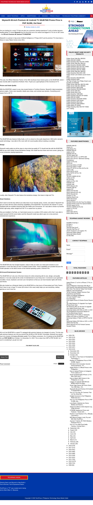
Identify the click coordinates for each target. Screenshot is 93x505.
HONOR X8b (70, 184)
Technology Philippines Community (74, 16)
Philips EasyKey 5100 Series (75, 100)
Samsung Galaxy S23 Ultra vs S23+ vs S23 (79, 321)
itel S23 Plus (70, 179)
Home (3, 16)
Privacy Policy (55, 16)
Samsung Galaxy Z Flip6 (73, 166)
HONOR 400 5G (71, 150)
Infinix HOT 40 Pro (71, 211)
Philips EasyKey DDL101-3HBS (75, 70)
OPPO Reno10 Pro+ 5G (73, 192)
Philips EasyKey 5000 (72, 79)
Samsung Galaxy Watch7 (74, 232)
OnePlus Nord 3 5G (72, 197)
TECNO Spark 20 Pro (72, 205)
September (73, 428)
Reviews (45, 16)
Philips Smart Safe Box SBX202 (75, 71)
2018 (70, 445)
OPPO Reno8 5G (71, 199)
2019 (70, 349)
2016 (70, 449)
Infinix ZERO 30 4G (72, 213)
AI (39, 16)
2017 (70, 447)
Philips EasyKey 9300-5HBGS (75, 103)
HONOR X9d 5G (71, 145)
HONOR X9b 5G (71, 187)
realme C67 (69, 189)
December (73, 351)
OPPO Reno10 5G (72, 194)
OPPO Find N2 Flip (72, 323)
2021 (70, 345)
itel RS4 (68, 174)
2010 (70, 461)
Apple (23, 16)
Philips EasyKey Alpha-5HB (74, 87)
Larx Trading (70, 108)
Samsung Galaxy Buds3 (73, 234)
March (72, 440)
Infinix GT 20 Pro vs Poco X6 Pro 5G (77, 168)
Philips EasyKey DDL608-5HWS (76, 89)
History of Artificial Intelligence (75, 295)
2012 (70, 457)
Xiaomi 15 (69, 147)
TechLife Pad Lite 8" (72, 227)
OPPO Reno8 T (71, 200)
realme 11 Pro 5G (71, 208)
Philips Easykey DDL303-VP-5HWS (77, 95)
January (72, 443)
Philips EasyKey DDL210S (74, 102)
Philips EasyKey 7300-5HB (74, 94)
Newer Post (4, 359)
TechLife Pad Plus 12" (73, 229)
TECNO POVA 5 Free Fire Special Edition (78, 203)
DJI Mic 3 (69, 226)
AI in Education (71, 298)
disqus (54, 365)
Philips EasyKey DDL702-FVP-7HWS (77, 61)
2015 (70, 451)
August (72, 430)
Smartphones (31, 16)
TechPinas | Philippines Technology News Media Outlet (52, 498)
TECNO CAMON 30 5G (73, 176)
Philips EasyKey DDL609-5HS (75, 78)
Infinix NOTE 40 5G (72, 171)
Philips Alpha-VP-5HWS (73, 105)
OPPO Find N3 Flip (72, 190)
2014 (70, 453)
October (72, 355)
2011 (70, 459)
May (71, 436)
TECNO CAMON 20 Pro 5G (74, 207)
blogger (59, 365)
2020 (70, 347)
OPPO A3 (69, 163)
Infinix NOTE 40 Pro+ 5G (73, 173)
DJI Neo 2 (69, 224)
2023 (70, 341)
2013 (70, 455)
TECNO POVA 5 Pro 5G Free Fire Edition (78, 202)
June (71, 434)
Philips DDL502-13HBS (73, 60)
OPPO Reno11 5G (72, 186)
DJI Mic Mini (70, 235)
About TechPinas (12, 16)
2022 (70, 343)
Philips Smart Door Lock (73, 92)
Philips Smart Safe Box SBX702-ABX (77, 84)
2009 (70, 463)
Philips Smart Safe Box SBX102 (75, 63)
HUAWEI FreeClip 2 (72, 223)
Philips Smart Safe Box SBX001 (75, 86)
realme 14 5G (70, 152)
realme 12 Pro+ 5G (72, 181)
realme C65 (69, 170)
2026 (70, 335)
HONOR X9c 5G (71, 153)
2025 (70, 337)
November (73, 353)
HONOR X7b (70, 182)
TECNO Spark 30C (72, 155)
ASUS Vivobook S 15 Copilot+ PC (76, 231)
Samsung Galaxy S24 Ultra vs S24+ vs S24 (79, 310)
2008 (70, 465)
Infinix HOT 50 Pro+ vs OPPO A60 (76, 157)
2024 (70, 339)
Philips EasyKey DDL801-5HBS (75, 65)
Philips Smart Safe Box (73, 91)
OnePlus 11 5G (71, 195)
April (71, 438)
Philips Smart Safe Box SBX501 (75, 58)
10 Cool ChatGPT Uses (73, 297)
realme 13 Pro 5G (71, 161)
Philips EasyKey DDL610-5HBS (75, 68)
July (71, 432)
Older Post (58, 359)
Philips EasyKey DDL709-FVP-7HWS (77, 107)
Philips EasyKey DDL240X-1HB (75, 73)
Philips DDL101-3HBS (73, 97)
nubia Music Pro (71, 149)
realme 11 (69, 210)
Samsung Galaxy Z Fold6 (74, 165)
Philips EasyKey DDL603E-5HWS (76, 99)
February (73, 441)
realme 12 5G (70, 178)
